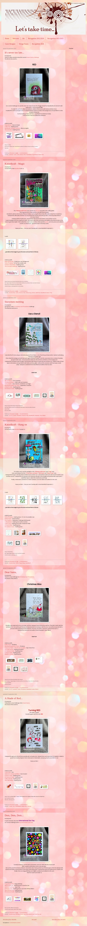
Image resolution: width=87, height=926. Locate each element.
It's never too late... (14, 52)
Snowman (36, 415)
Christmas (19, 415)
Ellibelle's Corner (9, 654)
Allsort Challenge (9, 885)
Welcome (16, 38)
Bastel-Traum (8, 518)
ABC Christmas (8, 380)
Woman (29, 806)
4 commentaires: (24, 153)
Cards (15, 154)
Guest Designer (10, 44)
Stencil (47, 292)
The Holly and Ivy (9, 649)
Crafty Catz (7, 126)
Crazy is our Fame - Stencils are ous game (15, 648)
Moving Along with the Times (12, 646)
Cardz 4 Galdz (8, 384)
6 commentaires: (24, 561)
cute (18, 154)
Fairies (33, 292)
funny (23, 563)
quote (46, 222)
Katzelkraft (28, 154)
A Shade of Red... (14, 698)
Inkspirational (8, 125)
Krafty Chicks (8, 644)
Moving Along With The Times (12, 385)
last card (38, 210)
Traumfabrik (35, 154)
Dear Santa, (11, 572)
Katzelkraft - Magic (15, 163)
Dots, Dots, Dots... (14, 815)
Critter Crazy (8, 523)
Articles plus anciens (58, 919)
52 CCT (11, 415)
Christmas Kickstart (9, 382)
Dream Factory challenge (32, 57)
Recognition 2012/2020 (36, 38)
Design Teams (23, 44)
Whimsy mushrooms (21, 210)
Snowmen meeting (14, 301)
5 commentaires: (24, 291)
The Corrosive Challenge (11, 266)
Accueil (34, 919)
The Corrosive (8, 130)
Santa (33, 689)
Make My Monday (9, 261)
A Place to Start (8, 387)
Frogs (50, 471)
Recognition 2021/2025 (55, 38)
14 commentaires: (24, 414)
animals (11, 154)
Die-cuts (39, 914)
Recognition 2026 (38, 44)
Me (23, 38)
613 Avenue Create (9, 388)
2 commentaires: (24, 804)
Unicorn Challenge (9, 887)
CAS (14, 806)
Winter (44, 415)
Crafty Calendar (8, 778)
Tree (51, 292)
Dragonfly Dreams (9, 884)
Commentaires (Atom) (15, 922)
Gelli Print (38, 292)
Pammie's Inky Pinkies (10, 264)
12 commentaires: (24, 687)
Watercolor (41, 154)
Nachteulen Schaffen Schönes (12, 128)
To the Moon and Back (31, 473)
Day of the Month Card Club (26, 822)
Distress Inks (23, 154)
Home (7, 38)
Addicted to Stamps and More (12, 774)
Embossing (28, 292)
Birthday (18, 914)
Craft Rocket (8, 772)
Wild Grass (41, 473)
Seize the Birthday (9, 890)
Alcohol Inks (12, 292)
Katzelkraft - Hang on (16, 424)
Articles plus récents (9, 919)
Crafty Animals (8, 522)
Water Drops (50, 473)
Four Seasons (8, 520)
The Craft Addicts (9, 780)
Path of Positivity (9, 263)
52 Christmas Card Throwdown (21, 306)
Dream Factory (26, 703)
